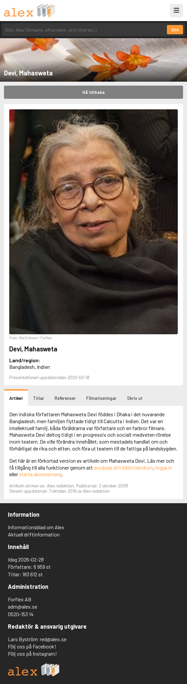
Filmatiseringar (101, 398)
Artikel (16, 398)
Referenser (65, 398)
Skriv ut (135, 398)
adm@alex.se (22, 606)
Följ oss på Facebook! (32, 646)
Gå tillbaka (93, 92)
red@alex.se (53, 639)
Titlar (38, 398)
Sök (175, 29)
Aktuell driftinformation (34, 534)
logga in (163, 467)
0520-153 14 (21, 614)
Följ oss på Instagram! (32, 653)
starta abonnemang (40, 474)
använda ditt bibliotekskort (123, 467)
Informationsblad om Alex (36, 527)
